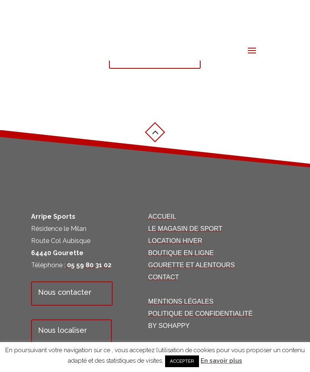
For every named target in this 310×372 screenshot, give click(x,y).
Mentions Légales (181, 301)
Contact (163, 277)
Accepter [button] (182, 361)
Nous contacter (65, 292)
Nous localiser (62, 330)
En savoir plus (221, 360)
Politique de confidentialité (200, 313)
